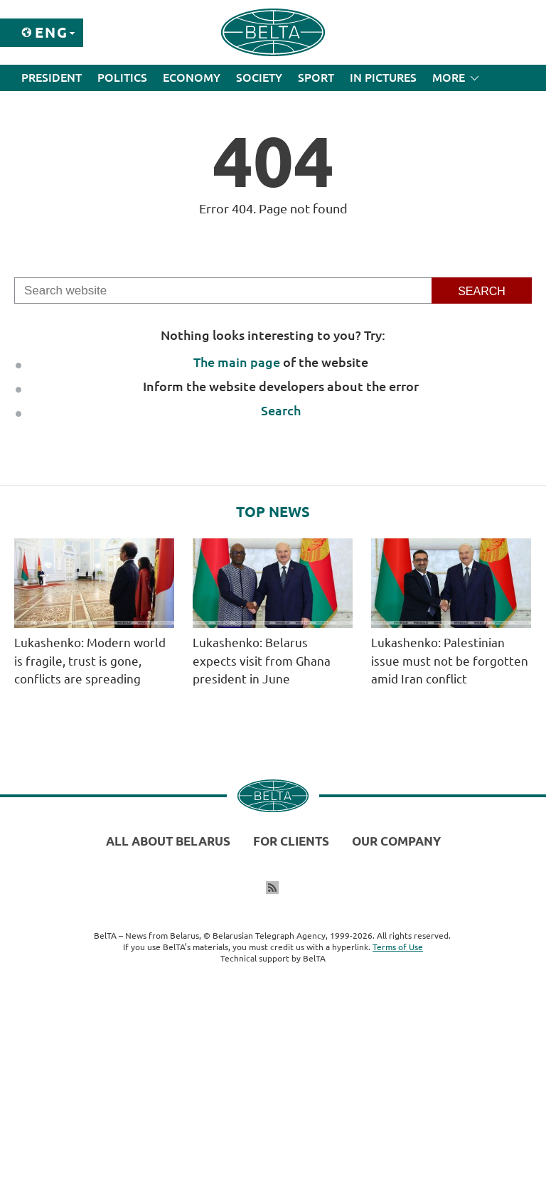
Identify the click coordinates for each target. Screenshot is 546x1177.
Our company (396, 841)
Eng (51, 32)
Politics (122, 77)
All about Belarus (168, 841)
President (51, 77)
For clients (291, 841)
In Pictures (383, 77)
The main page (236, 362)
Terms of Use (398, 947)
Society (259, 77)
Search (281, 410)
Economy (191, 77)
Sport (316, 77)
